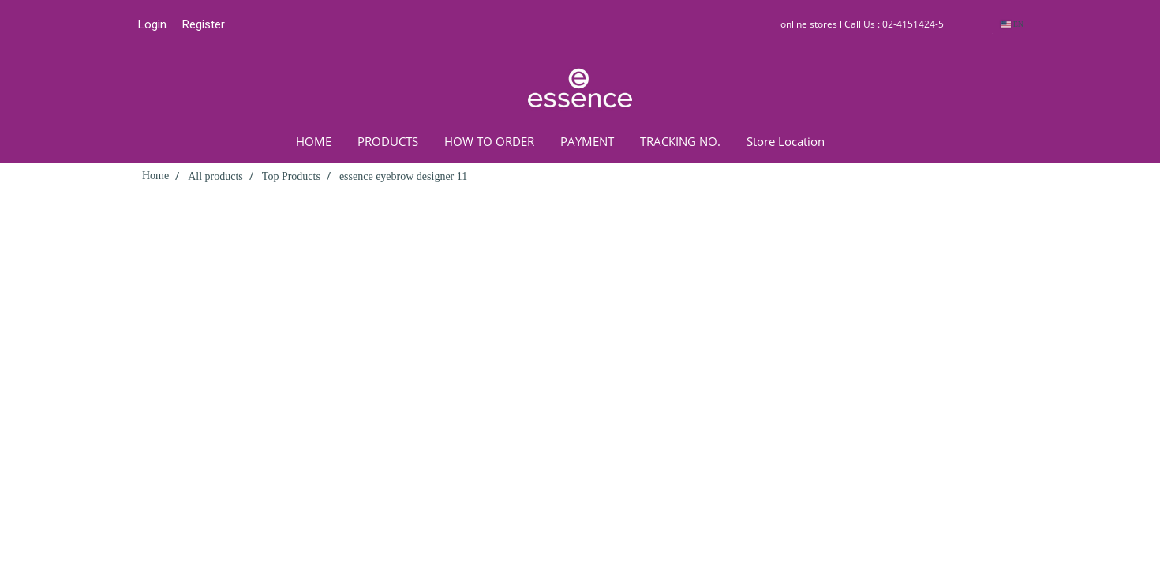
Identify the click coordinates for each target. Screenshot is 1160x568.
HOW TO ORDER (489, 141)
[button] (861, 141)
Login (152, 24)
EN (1012, 24)
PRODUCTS (387, 141)
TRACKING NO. (680, 141)
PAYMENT (587, 141)
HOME (313, 141)
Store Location (786, 141)
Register (203, 24)
